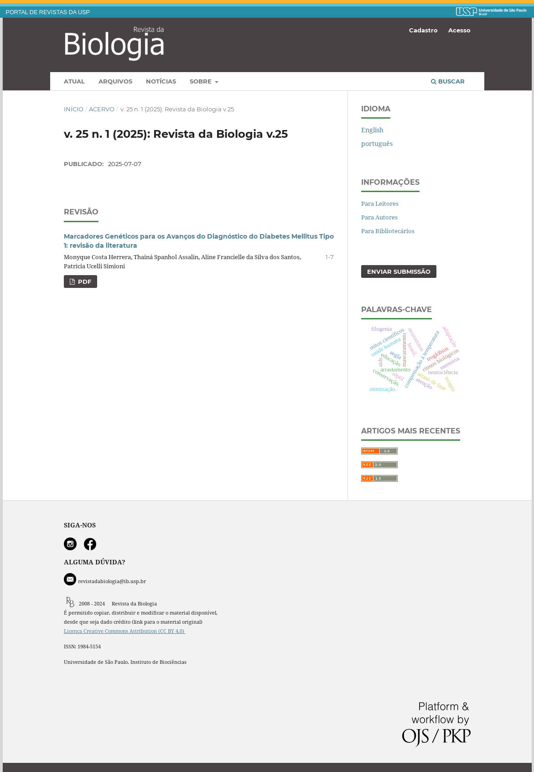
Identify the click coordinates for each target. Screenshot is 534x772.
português (377, 143)
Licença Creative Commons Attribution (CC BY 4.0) (125, 631)
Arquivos (115, 81)
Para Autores (379, 217)
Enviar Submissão (398, 271)
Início (73, 109)
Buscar (448, 81)
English (372, 129)
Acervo (101, 109)
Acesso (459, 30)
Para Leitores (380, 203)
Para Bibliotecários (388, 231)
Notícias (161, 81)
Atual (74, 81)
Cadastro (423, 30)
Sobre (201, 81)
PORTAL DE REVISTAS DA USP (48, 12)
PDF (83, 281)
